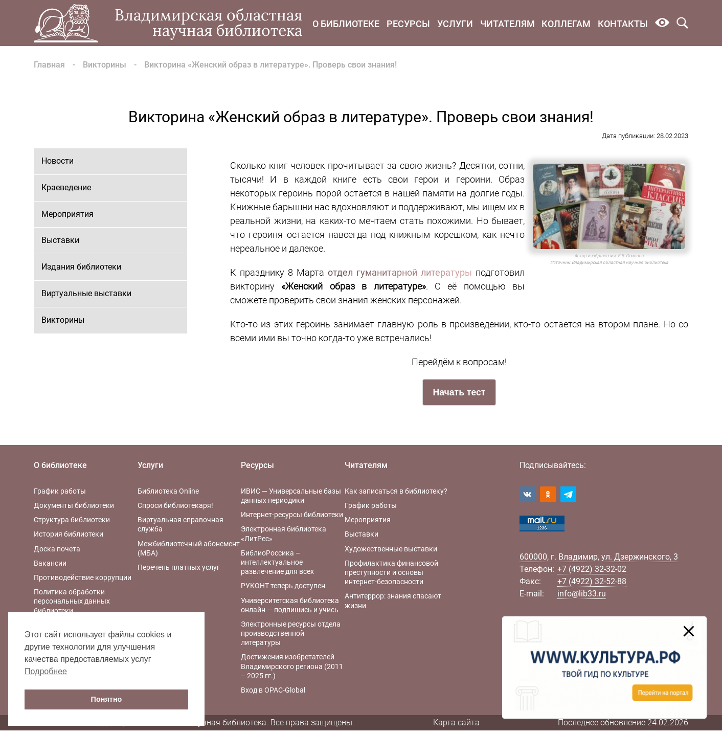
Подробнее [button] (46, 671)
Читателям (507, 23)
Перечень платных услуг (179, 567)
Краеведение (66, 187)
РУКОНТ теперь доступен (283, 586)
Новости (57, 161)
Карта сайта (456, 722)
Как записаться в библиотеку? (396, 491)
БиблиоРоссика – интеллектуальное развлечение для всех (277, 562)
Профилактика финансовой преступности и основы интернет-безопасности (391, 572)
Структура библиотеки (72, 520)
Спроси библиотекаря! (175, 505)
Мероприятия (67, 214)
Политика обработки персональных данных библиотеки (72, 601)
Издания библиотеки (81, 267)
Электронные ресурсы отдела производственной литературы (291, 633)
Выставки (60, 240)
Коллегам (566, 23)
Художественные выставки (391, 549)
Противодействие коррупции (82, 577)
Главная (49, 65)
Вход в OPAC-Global (273, 690)
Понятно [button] (106, 699)
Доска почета (57, 549)
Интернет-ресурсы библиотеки (292, 514)
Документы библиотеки (74, 505)
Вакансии (50, 563)
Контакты (623, 23)
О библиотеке (345, 23)
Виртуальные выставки (86, 293)
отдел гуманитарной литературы (400, 272)
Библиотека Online (168, 491)
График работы (60, 491)
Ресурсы (408, 23)
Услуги (455, 23)
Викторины (104, 65)
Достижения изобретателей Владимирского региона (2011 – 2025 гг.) (292, 666)
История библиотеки (68, 534)
